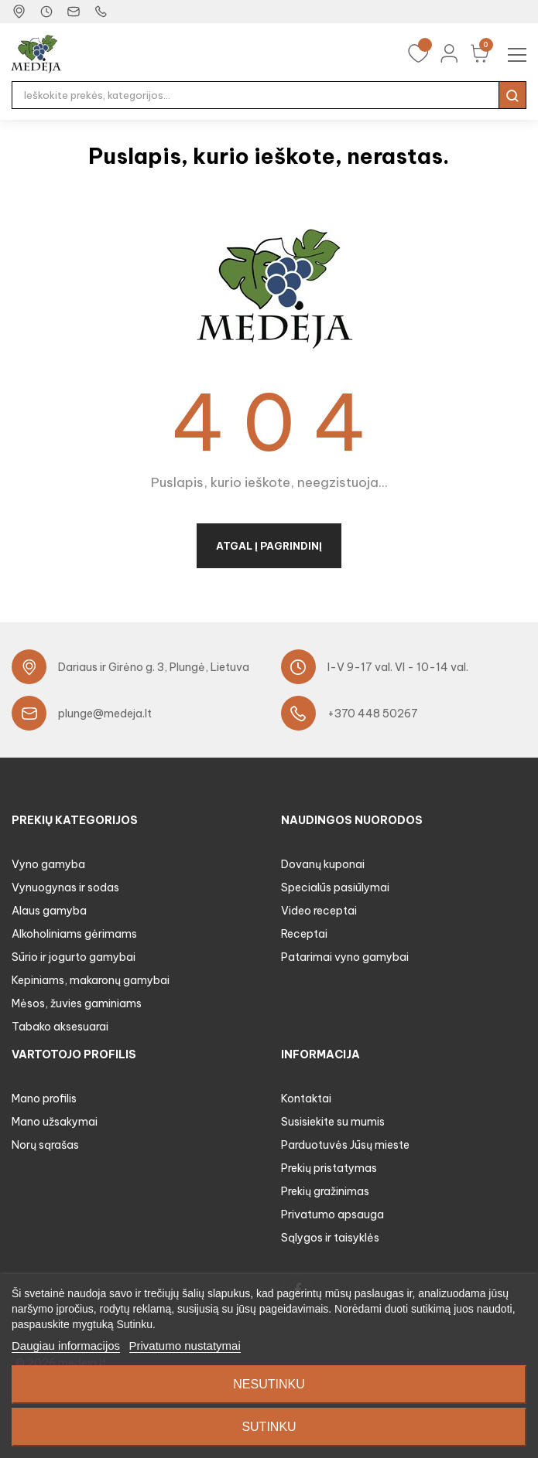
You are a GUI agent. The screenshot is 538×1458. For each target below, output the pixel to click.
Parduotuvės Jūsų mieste (345, 1145)
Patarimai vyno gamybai (345, 957)
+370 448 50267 (372, 713)
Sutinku (269, 1426)
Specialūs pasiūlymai (335, 887)
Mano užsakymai (55, 1122)
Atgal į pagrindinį (269, 546)
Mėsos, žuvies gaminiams (77, 1003)
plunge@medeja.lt (105, 713)
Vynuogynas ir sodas (65, 887)
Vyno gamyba (48, 864)
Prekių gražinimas (325, 1191)
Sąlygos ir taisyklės (330, 1238)
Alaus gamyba (49, 911)
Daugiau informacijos (66, 1345)
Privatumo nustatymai (185, 1345)
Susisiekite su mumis (333, 1122)
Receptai (304, 934)
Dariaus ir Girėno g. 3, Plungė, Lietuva (153, 667)
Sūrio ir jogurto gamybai (73, 957)
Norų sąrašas (45, 1145)
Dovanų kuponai (323, 864)
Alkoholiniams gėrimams (74, 934)
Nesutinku (268, 1384)
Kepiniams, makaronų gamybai (91, 980)
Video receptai (319, 911)
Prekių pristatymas (329, 1168)
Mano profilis (44, 1098)
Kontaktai (306, 1098)
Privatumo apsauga (332, 1214)
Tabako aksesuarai (60, 1027)
